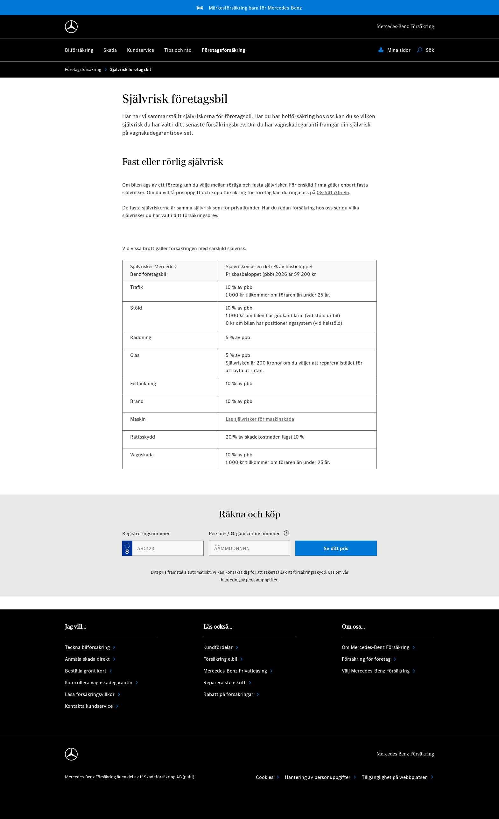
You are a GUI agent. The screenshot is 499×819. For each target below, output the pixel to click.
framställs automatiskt (189, 572)
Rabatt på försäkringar (231, 694)
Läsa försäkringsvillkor (93, 694)
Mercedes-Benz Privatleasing (238, 670)
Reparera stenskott (227, 682)
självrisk (202, 207)
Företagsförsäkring (86, 69)
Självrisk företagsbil (130, 69)
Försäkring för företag (369, 659)
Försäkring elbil (223, 659)
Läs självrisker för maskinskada (260, 419)
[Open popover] (286, 533)
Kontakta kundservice (92, 706)
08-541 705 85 (333, 192)
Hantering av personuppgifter (321, 777)
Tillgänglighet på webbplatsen (398, 777)
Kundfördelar (221, 647)
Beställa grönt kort (89, 670)
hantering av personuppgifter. (249, 580)
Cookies (268, 777)
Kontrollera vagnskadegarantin (102, 682)
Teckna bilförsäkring (90, 647)
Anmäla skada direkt (90, 659)
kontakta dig (237, 572)
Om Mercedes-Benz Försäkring (379, 647)
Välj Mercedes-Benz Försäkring (379, 670)
